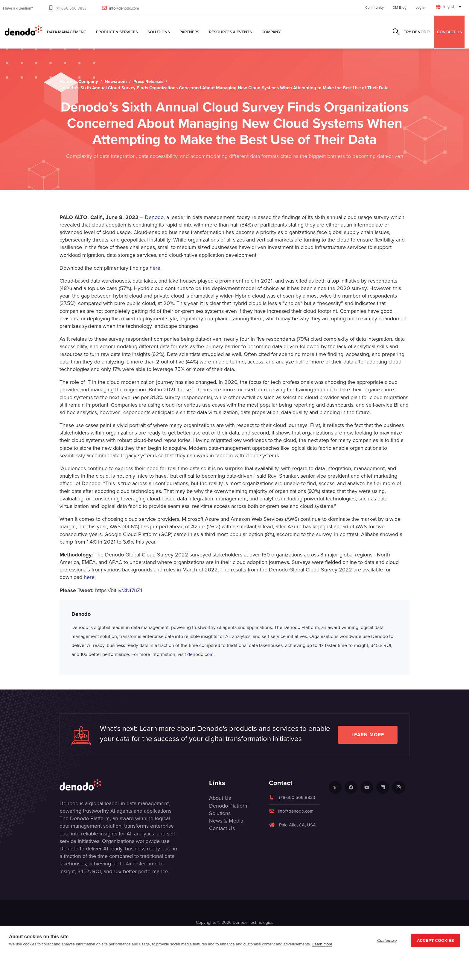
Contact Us (222, 828)
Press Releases (148, 81)
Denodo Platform (229, 806)
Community (374, 7)
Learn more (367, 734)
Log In (420, 7)
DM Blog (399, 7)
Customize (387, 940)
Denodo (154, 217)
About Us (220, 798)
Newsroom (116, 81)
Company (271, 32)
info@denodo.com (124, 8)
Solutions (158, 32)
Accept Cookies (435, 940)
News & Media (226, 821)
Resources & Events (230, 32)
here (155, 268)
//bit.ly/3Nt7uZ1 (125, 590)
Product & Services (117, 32)
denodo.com (200, 654)
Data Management (66, 32)
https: (101, 590)
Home (66, 81)
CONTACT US (449, 32)
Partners (189, 32)
